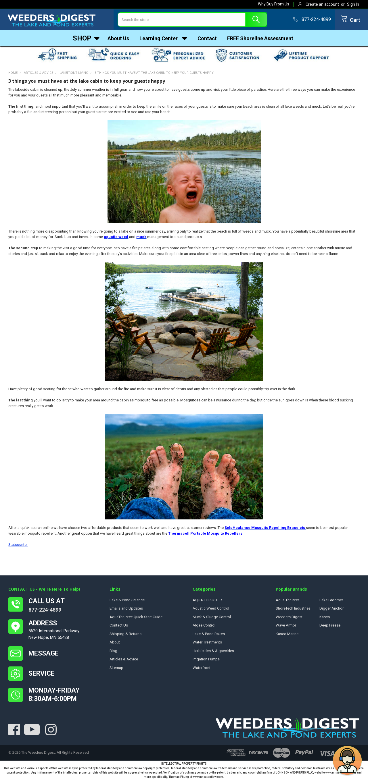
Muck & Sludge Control (212, 618)
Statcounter (18, 546)
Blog (113, 652)
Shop (86, 38)
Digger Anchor (331, 610)
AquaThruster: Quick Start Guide (136, 618)
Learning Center (163, 38)
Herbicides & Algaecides (213, 652)
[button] (347, 760)
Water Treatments (207, 643)
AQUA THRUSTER (207, 601)
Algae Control (204, 627)
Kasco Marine (287, 635)
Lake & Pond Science (127, 601)
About (115, 643)
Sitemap (116, 669)
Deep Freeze (329, 627)
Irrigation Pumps (206, 660)
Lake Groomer (331, 601)
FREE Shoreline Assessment (260, 39)
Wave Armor (286, 627)
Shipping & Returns (125, 635)
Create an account (322, 4)
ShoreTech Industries (293, 610)
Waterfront (201, 669)
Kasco (324, 618)
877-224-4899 (44, 611)
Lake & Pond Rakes (209, 635)
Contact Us (119, 627)
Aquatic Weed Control (211, 610)
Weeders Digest (289, 618)
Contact (207, 39)
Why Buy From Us (273, 4)
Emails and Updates (126, 610)
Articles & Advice (124, 660)
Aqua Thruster (287, 601)
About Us (118, 39)
